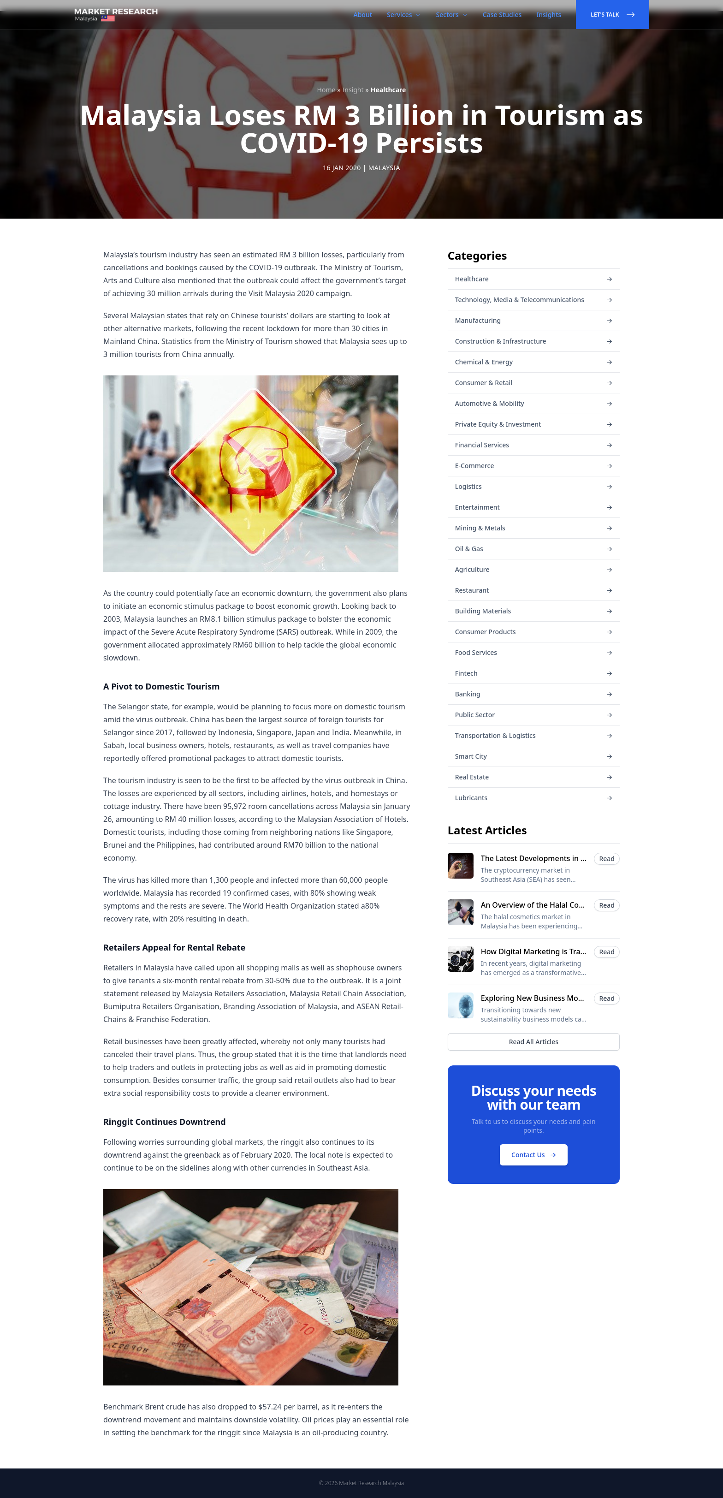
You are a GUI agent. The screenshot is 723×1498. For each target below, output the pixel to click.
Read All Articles (533, 1041)
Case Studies (502, 14)
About (363, 14)
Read (607, 858)
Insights (548, 14)
